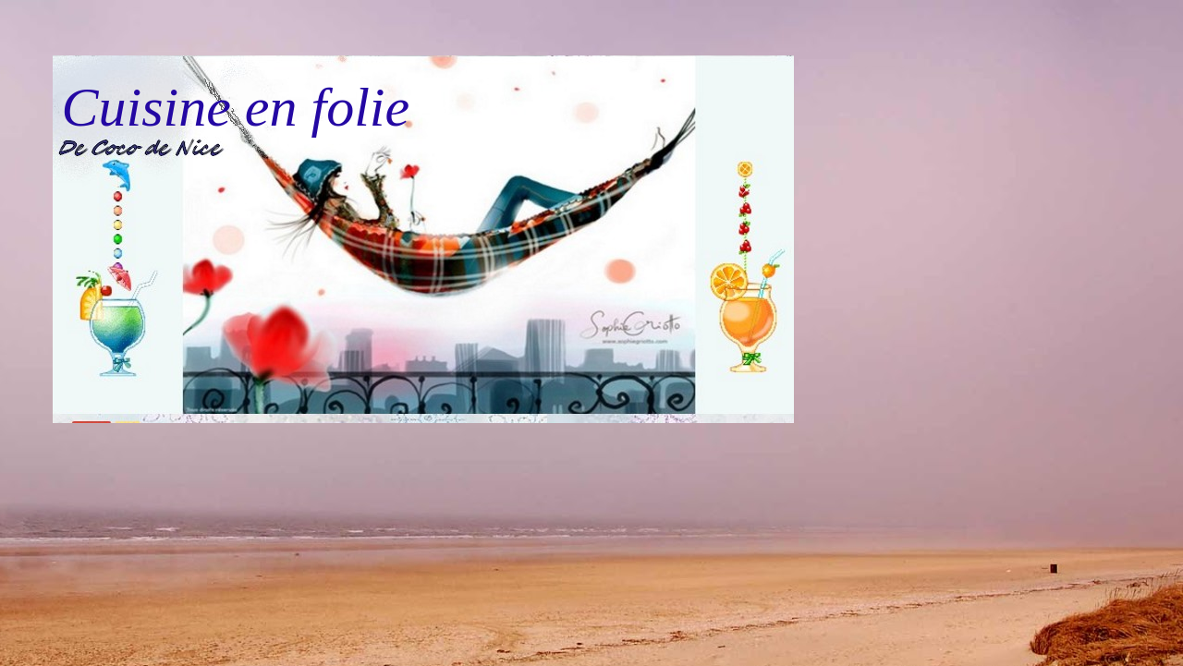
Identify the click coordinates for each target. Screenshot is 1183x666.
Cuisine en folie (236, 107)
